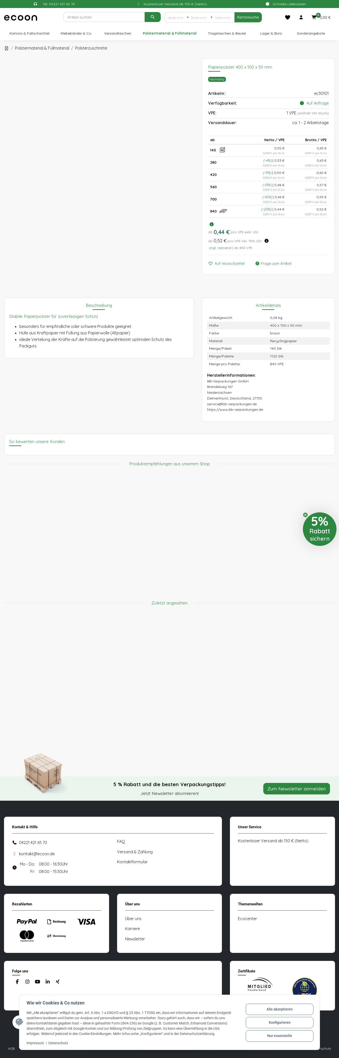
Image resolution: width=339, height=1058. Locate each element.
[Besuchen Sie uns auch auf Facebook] (17, 982)
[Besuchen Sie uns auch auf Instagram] (27, 982)
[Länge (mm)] (176, 17)
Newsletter (135, 938)
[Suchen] (104, 17)
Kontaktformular (132, 861)
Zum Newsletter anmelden (297, 789)
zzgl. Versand (220, 248)
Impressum (36, 1043)
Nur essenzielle (279, 1035)
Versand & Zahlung (135, 851)
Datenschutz (59, 1043)
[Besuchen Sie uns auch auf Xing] (58, 982)
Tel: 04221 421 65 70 (59, 4)
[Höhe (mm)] (223, 17)
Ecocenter (247, 918)
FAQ (121, 841)
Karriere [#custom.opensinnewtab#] (132, 928)
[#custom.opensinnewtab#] (260, 989)
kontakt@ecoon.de (37, 853)
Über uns (133, 918)
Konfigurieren (279, 1022)
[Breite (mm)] (200, 17)
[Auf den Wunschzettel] (228, 263)
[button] (301, 17)
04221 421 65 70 (33, 842)
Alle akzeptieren (279, 1010)
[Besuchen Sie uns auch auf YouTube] (37, 982)
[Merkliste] (287, 17)
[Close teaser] (305, 514)
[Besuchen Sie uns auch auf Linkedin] (47, 982)
